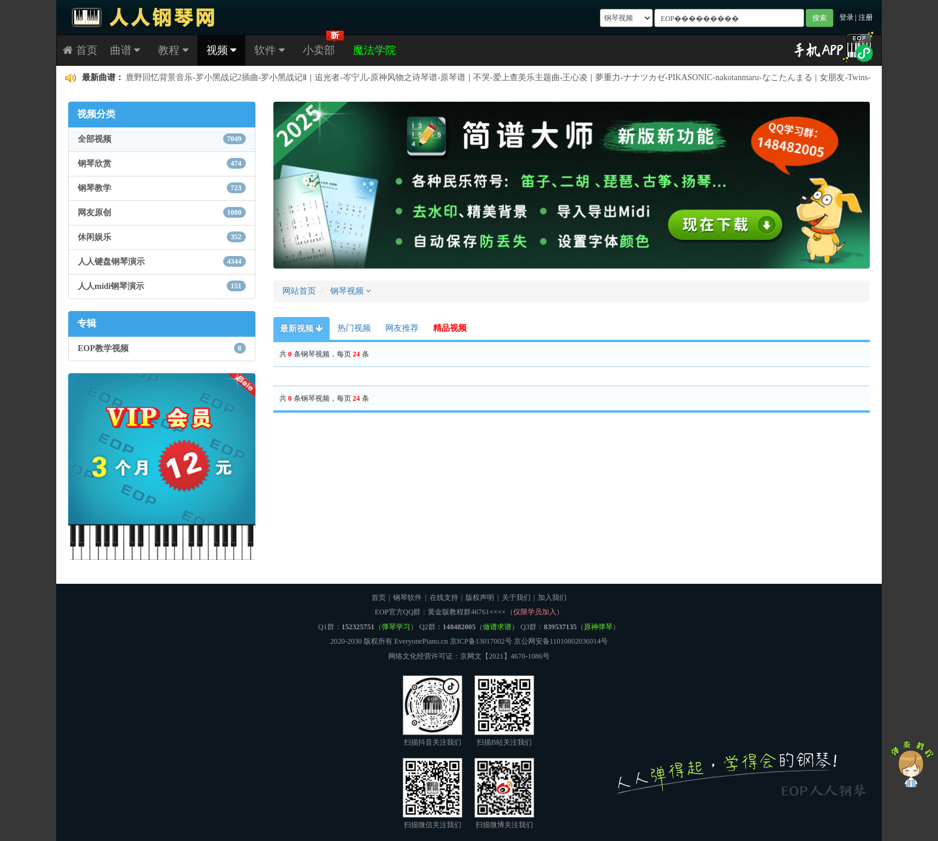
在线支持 (444, 597)
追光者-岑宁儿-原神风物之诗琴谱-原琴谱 (390, 77)
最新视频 (302, 328)
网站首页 (299, 291)
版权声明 (479, 597)
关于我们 (516, 597)
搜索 (819, 18)
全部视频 (162, 138)
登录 (846, 17)
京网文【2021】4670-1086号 (505, 656)
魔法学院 (374, 50)
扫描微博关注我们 (504, 793)
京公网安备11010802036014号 (561, 641)
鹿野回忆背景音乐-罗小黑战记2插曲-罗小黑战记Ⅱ (216, 77)
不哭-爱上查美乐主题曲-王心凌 (530, 77)
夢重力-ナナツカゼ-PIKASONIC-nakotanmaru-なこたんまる (703, 77)
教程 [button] (173, 50)
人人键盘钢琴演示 (162, 261)
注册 (865, 17)
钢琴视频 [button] (350, 291)
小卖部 (319, 50)
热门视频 (354, 328)
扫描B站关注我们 (504, 710)
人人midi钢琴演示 (162, 286)
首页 (80, 50)
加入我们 (552, 597)
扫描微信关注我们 (432, 793)
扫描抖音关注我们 (432, 710)
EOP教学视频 (162, 348)
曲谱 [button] (125, 50)
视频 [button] (221, 50)
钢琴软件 (407, 597)
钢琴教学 (162, 187)
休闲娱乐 (162, 236)
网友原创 (162, 212)
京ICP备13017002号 (481, 641)
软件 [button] (269, 50)
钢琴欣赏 (162, 163)
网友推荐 (402, 328)
